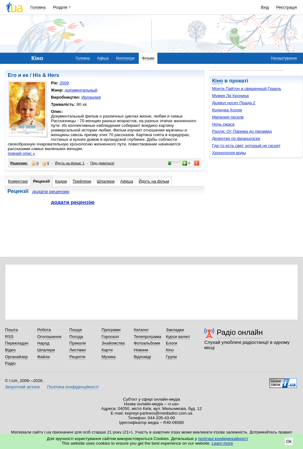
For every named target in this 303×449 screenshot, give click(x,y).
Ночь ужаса (223, 124)
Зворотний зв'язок (22, 387)
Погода (76, 336)
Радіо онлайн (240, 332)
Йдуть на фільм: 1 (69, 163)
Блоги (171, 343)
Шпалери (106, 181)
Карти (107, 350)
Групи (171, 356)
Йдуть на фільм (154, 181)
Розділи (60, 7)
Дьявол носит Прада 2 (233, 102)
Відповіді (142, 356)
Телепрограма (147, 336)
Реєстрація (286, 7)
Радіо (10, 363)
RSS (9, 336)
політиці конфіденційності (223, 438)
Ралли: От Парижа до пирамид (242, 131)
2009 (64, 83)
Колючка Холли (227, 110)
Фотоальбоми (147, 343)
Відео (10, 350)
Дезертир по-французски (236, 138)
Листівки (77, 350)
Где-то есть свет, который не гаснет (246, 145)
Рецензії (41, 181)
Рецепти (77, 356)
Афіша (103, 58)
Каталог (141, 329)
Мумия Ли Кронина (230, 95)
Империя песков (228, 117)
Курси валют (178, 336)
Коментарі (18, 181)
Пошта (11, 329)
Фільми (148, 58)
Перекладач (16, 343)
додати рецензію (51, 191)
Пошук (75, 329)
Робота (44, 329)
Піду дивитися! (102, 163)
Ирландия (91, 97)
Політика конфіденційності (72, 387)
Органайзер (16, 356)
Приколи (77, 343)
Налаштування (284, 58)
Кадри (61, 181)
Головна (38, 7)
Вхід (265, 7)
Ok (289, 441)
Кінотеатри (125, 58)
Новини (141, 350)
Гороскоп (110, 336)
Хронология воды (229, 152)
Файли (43, 356)
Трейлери (82, 181)
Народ (43, 343)
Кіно (217, 81)
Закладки (175, 329)
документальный (81, 90)
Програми (111, 329)
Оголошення (49, 336)
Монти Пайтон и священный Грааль (246, 88)
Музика (108, 356)
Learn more (222, 443)
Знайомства (113, 343)
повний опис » (21, 153)
